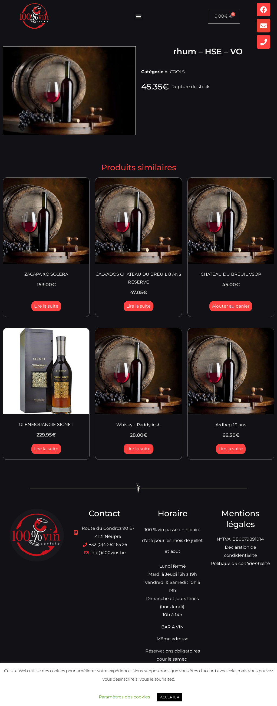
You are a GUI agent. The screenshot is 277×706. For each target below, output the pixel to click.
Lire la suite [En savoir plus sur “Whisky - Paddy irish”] (138, 448)
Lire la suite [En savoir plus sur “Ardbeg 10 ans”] (231, 448)
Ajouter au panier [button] (230, 306)
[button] (138, 16)
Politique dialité (240, 563)
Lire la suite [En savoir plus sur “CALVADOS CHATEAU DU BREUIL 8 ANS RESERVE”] (138, 306)
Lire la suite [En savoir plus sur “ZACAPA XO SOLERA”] (46, 306)
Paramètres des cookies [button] (124, 697)
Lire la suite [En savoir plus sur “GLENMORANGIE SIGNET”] (46, 448)
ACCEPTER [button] (169, 697)
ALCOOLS (174, 71)
